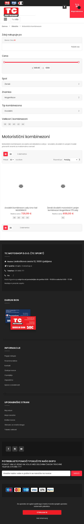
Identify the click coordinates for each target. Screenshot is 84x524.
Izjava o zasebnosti (12, 385)
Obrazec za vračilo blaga (14, 425)
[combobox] (15, 19)
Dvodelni (43, 111)
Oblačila (15, 26)
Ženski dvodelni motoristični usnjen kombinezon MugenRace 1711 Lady (63, 209)
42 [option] (23, 218)
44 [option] (27, 218)
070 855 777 (19, 271)
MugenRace (43, 97)
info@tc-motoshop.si (23, 266)
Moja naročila (10, 415)
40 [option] (19, 218)
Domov (5, 26)
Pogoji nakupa (10, 356)
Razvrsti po (57, 160)
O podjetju (9, 375)
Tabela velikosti (11, 429)
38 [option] (14, 218)
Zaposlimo (9, 380)
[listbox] (21, 218)
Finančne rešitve (11, 361)
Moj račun (8, 410)
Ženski (43, 84)
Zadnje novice (10, 370)
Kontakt (7, 366)
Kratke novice (10, 420)
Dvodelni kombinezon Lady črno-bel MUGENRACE (21, 209)
